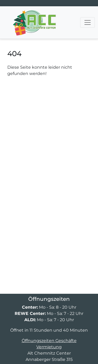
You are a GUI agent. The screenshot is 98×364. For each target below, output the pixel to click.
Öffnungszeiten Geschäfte (49, 340)
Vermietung (49, 346)
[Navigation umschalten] (87, 22)
